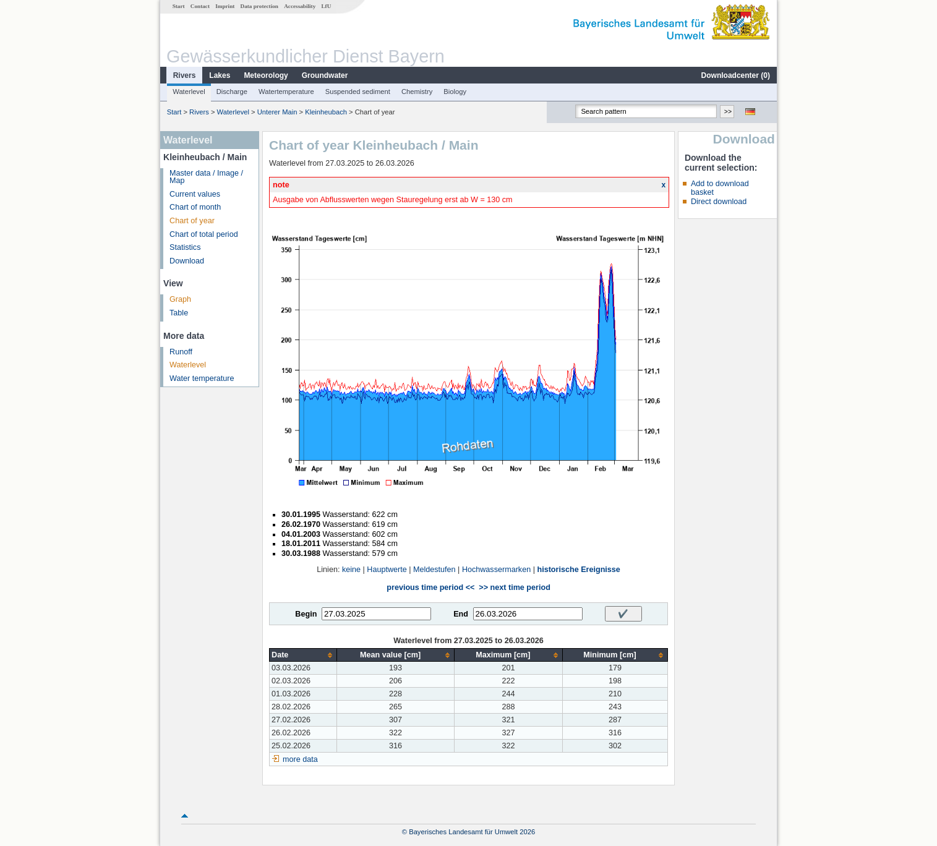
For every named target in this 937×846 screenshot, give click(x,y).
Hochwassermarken (496, 569)
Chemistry (416, 91)
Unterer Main (277, 112)
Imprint (224, 6)
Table (178, 313)
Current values (194, 194)
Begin (306, 614)
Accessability (299, 6)
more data (300, 759)
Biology (454, 91)
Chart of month (195, 207)
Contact (200, 6)
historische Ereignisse (578, 569)
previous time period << (430, 587)
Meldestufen (434, 569)
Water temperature (201, 378)
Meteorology (266, 75)
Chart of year (192, 220)
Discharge (231, 91)
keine (351, 569)
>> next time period (514, 587)
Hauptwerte (386, 569)
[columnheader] (303, 655)
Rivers (184, 75)
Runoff (180, 352)
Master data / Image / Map (206, 177)
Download (186, 261)
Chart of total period (203, 234)
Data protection (259, 6)
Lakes (219, 75)
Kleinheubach (326, 112)
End (460, 614)
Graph (180, 299)
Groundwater (325, 75)
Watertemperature (286, 91)
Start (179, 6)
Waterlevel (189, 91)
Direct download (719, 201)
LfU (326, 6)
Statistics (184, 247)
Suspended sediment (357, 91)
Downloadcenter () (735, 75)
